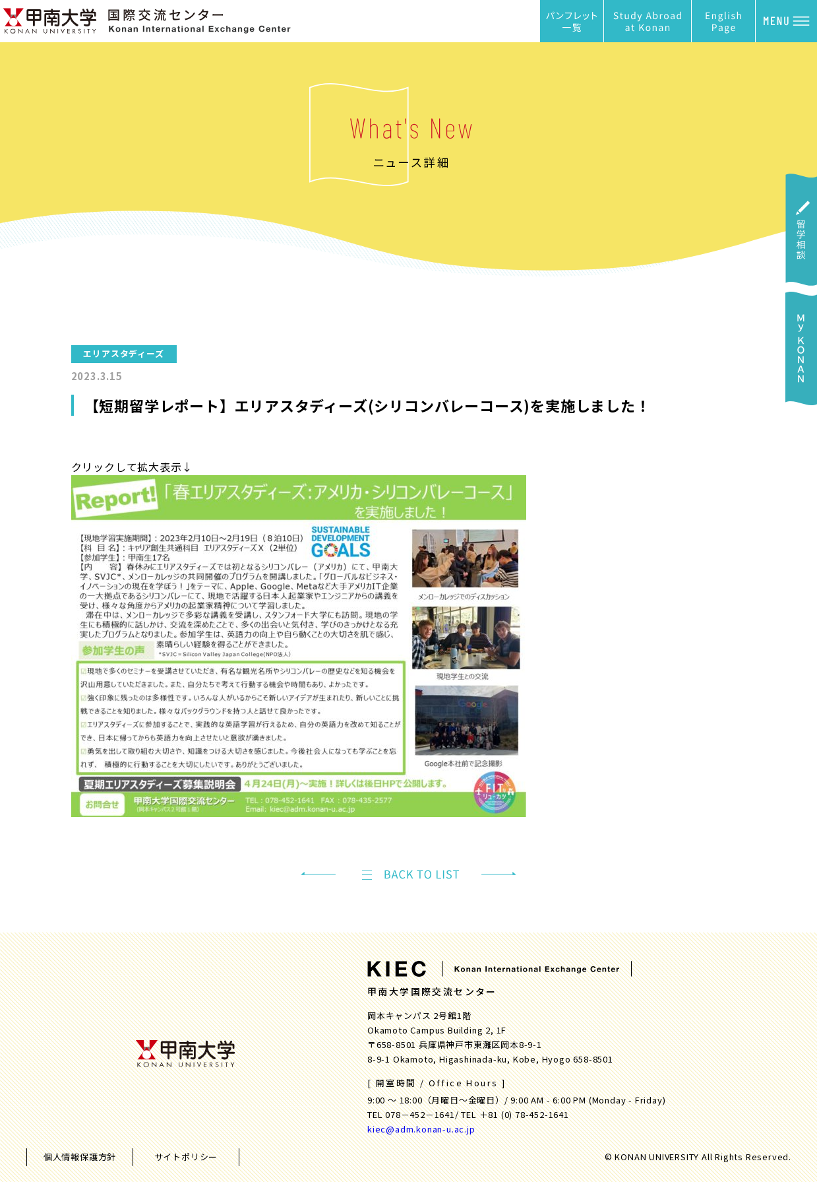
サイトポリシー (186, 1156)
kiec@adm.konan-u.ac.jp (421, 1129)
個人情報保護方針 (80, 1156)
